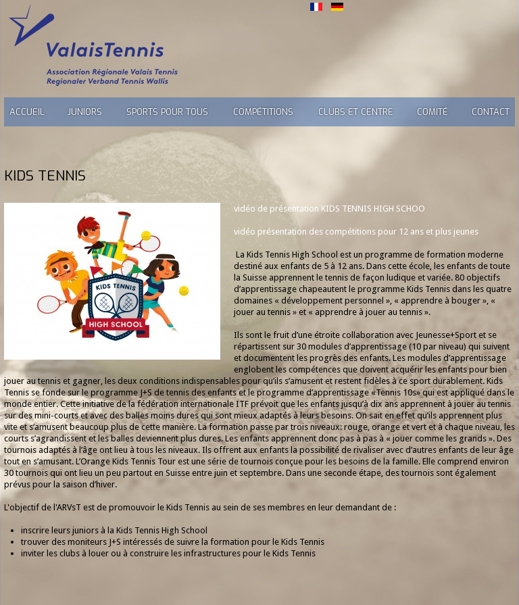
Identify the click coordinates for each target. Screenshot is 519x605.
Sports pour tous (167, 112)
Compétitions (263, 112)
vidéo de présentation (277, 208)
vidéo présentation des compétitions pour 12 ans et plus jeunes (356, 231)
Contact (491, 112)
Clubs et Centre (355, 112)
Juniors (85, 112)
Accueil (27, 112)
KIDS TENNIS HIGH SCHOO (373, 208)
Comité (432, 112)
